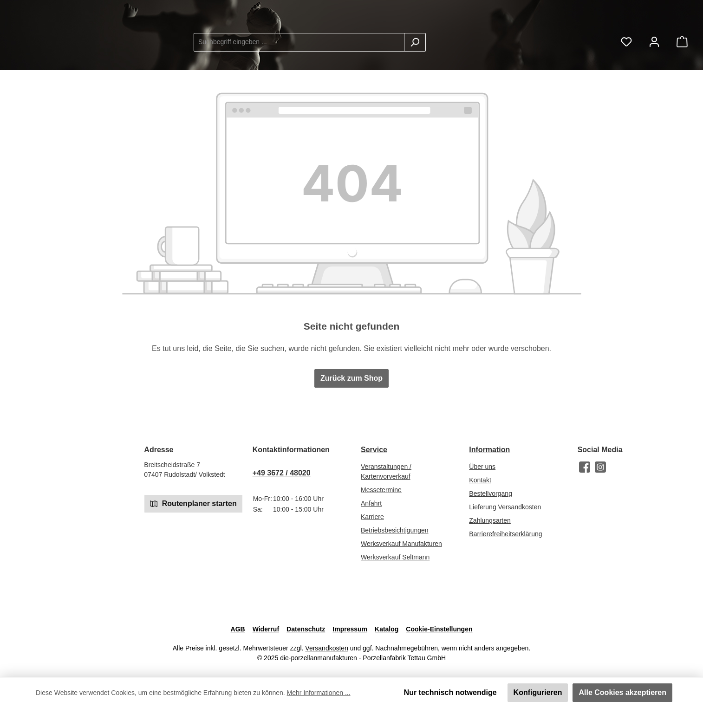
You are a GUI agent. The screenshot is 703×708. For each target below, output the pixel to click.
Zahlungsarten (490, 520)
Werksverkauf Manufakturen (401, 543)
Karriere (372, 516)
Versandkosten (326, 648)
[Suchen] (489, 49)
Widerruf (266, 629)
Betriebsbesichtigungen (395, 530)
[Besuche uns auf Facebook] (585, 467)
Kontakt (480, 480)
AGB (238, 629)
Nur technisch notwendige (450, 692)
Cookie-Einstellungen (439, 629)
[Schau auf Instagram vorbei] (600, 467)
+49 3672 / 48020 (282, 473)
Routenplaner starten (193, 503)
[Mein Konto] (654, 49)
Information (489, 450)
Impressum (349, 629)
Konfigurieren (538, 692)
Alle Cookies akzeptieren (622, 692)
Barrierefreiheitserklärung (505, 534)
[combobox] (373, 49)
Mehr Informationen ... (319, 692)
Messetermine (381, 490)
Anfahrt (371, 503)
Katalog (386, 629)
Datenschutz (305, 629)
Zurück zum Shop (351, 393)
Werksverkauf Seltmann (395, 557)
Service (374, 450)
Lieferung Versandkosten (505, 507)
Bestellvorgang (490, 493)
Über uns (482, 466)
